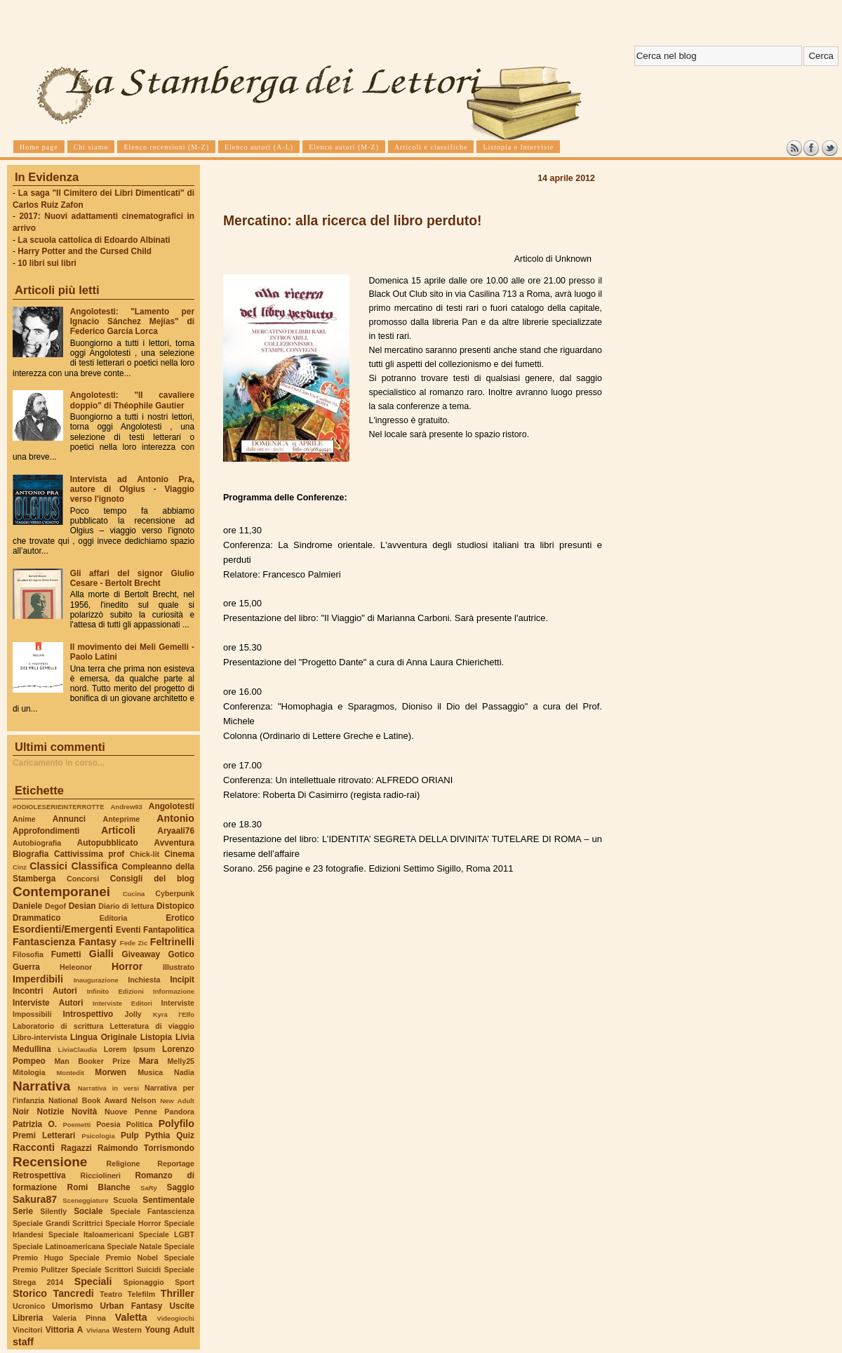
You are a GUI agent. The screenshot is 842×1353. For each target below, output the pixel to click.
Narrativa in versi (108, 1088)
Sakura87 (35, 1199)
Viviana (97, 1330)
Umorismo (72, 1306)
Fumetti (66, 954)
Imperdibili (38, 979)
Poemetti (76, 1124)
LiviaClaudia (78, 1049)
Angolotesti (171, 806)
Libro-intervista (40, 1037)
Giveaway (141, 954)
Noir (21, 1112)
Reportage (175, 1163)
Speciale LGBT (166, 1234)
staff (23, 1341)
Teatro (111, 1294)
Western (127, 1330)
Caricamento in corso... (59, 763)
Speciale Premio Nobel (113, 1257)
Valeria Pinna (79, 1318)
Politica (139, 1124)
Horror (127, 966)
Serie (23, 1211)
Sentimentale (168, 1200)
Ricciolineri (100, 1175)
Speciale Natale (134, 1246)
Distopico (175, 906)
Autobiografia (37, 843)
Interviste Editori (122, 1003)
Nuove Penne (131, 1111)
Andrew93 (126, 807)
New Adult (177, 1101)
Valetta (131, 1317)
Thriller (177, 1293)
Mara (149, 1061)
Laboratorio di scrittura (58, 1026)
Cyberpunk (174, 893)
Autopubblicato (107, 843)
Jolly (132, 1014)
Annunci (69, 819)
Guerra (26, 967)
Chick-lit (144, 854)
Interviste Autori (48, 1003)
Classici (48, 866)
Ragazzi (76, 1148)
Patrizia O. (35, 1124)
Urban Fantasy (131, 1306)
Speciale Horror (133, 1223)
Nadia (184, 1072)
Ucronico (29, 1306)
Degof (55, 906)
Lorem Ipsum (130, 1049)
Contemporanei (61, 891)
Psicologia (97, 1136)
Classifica (95, 866)
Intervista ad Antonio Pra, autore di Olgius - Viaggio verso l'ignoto (132, 489)
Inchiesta (144, 979)
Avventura (174, 843)
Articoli (118, 830)
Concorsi (83, 878)
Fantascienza (44, 941)
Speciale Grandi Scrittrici (57, 1223)
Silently (53, 1211)
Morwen (110, 1072)
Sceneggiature (85, 1200)
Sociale (88, 1211)
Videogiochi (176, 1318)
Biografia (30, 854)
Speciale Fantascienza (152, 1211)
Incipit (182, 980)
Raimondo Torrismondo (146, 1148)
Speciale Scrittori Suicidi (116, 1269)
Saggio (180, 1187)
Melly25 (180, 1061)
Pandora (179, 1111)
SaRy (148, 1188)
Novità (84, 1112)
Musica (150, 1072)
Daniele (27, 906)
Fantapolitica (168, 930)
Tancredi (73, 1293)
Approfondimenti (46, 831)
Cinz (20, 867)
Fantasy (97, 941)
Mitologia (29, 1072)
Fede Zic (133, 943)
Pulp (130, 1135)
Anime (24, 819)
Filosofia (28, 954)
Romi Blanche (99, 1187)
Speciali (93, 1281)
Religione (123, 1163)
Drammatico (36, 918)
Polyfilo (176, 1123)
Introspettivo (88, 1014)
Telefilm (141, 1294)
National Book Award (87, 1100)
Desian (82, 906)
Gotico (181, 954)
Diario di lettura (126, 906)
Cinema (179, 854)
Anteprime (121, 819)
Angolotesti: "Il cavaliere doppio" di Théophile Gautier (132, 400)
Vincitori (27, 1330)
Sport (184, 1282)
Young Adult (169, 1330)
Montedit (69, 1073)
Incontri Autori (45, 991)
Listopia (156, 1037)
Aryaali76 (175, 831)
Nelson (143, 1100)
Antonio (175, 818)
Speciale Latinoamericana (59, 1246)
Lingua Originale (103, 1037)
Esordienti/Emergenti (63, 929)
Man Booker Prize (92, 1061)
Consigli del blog (152, 879)
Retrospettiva (39, 1175)
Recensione (50, 1161)
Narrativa (41, 1086)
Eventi (128, 930)
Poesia (108, 1124)
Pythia (158, 1135)
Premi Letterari (44, 1135)
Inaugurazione (96, 980)
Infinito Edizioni (115, 991)
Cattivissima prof (89, 854)
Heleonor (76, 967)
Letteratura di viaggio (151, 1026)
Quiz (185, 1135)
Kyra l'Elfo (173, 1014)
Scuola (125, 1200)
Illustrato (178, 967)
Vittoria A (64, 1330)
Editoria (114, 918)
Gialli (101, 953)
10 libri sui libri (47, 263)
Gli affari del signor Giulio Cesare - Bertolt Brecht (132, 578)
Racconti (34, 1147)
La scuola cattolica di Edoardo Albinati (94, 240)
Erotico (180, 918)
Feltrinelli (172, 941)
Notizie (50, 1112)
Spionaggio (143, 1282)
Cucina (134, 894)
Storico (30, 1293)
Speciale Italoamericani (91, 1234)
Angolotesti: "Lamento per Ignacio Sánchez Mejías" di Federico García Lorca (132, 321)
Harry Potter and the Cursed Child (85, 251)
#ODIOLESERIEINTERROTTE (58, 807)
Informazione (173, 991)
